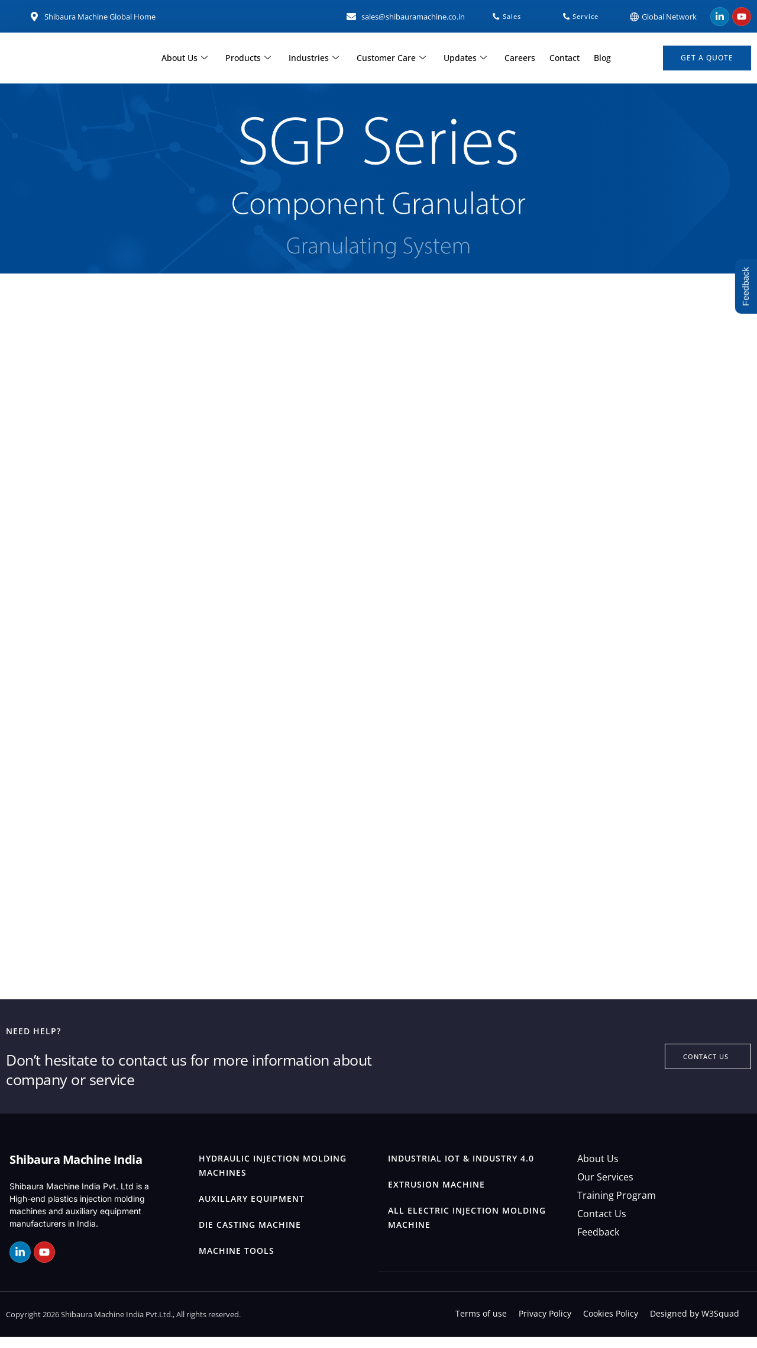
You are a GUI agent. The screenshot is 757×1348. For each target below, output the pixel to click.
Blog (594, 58)
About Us (193, 59)
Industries (317, 59)
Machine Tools (236, 1261)
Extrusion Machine (436, 1195)
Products (254, 59)
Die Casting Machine (250, 1235)
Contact (559, 58)
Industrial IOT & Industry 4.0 (461, 1169)
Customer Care (392, 59)
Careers (516, 58)
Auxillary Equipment (252, 1209)
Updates (464, 59)
